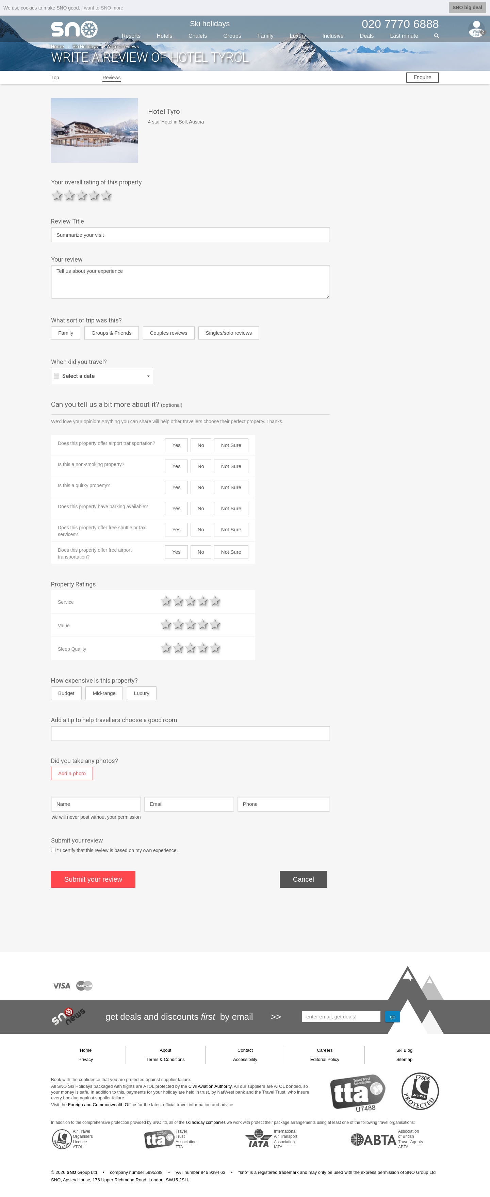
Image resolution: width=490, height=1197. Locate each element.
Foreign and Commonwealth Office (102, 1104)
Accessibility (245, 1059)
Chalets (198, 35)
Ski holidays (210, 23)
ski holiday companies (206, 1122)
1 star (57, 195)
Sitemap (404, 1059)
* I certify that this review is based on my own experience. (117, 850)
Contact (245, 1049)
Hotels (164, 35)
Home (57, 46)
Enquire (422, 77)
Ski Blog (404, 1049)
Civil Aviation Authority (210, 1085)
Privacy (86, 1059)
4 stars (94, 195)
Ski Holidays (85, 46)
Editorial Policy (324, 1059)
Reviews (112, 77)
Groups (232, 35)
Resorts (131, 35)
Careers (324, 1049)
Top (55, 77)
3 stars (82, 195)
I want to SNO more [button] (102, 8)
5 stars (106, 195)
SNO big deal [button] (467, 7)
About (166, 1049)
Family (266, 35)
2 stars (69, 195)
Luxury (298, 35)
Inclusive (332, 35)
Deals (367, 35)
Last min (404, 35)
